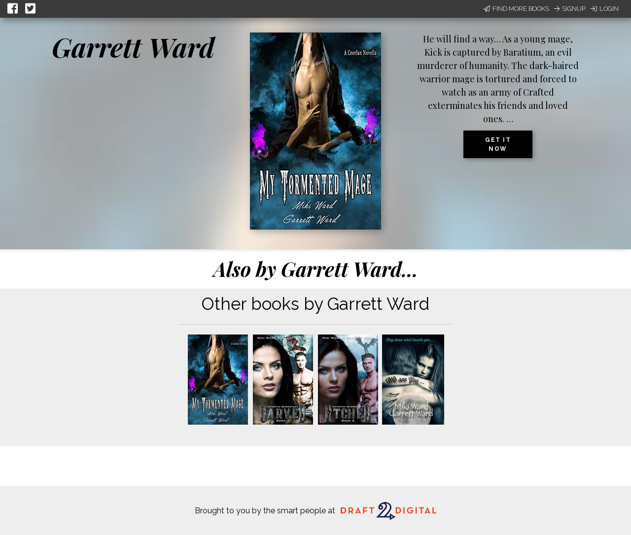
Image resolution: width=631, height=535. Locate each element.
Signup (570, 8)
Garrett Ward (133, 47)
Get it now (498, 144)
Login (605, 8)
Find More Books (516, 8)
